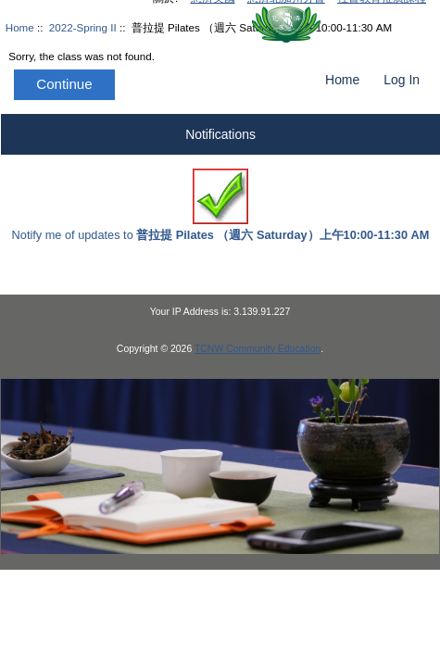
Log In (401, 79)
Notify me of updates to (221, 205)
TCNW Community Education (258, 349)
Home (342, 79)
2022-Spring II (83, 27)
